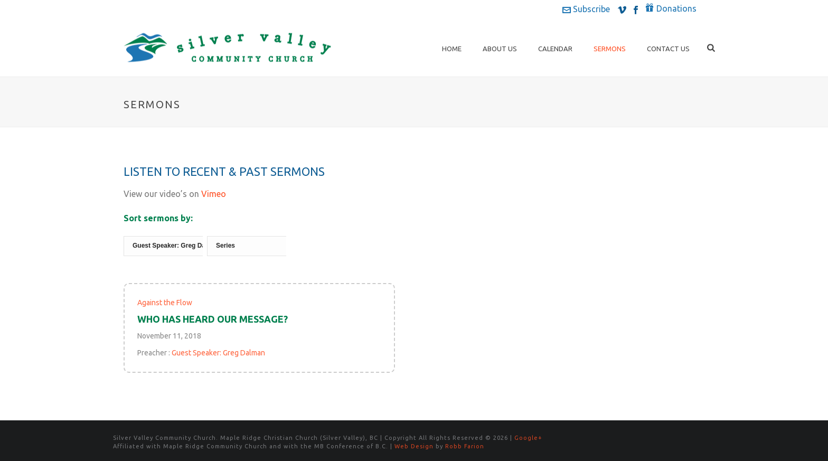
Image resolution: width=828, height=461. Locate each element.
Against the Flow (164, 302)
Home (452, 48)
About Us (500, 48)
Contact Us (668, 48)
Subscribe (586, 9)
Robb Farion (464, 446)
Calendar (555, 48)
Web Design (414, 446)
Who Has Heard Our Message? (212, 319)
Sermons (610, 48)
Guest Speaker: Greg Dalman (218, 353)
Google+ (528, 438)
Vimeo (213, 194)
